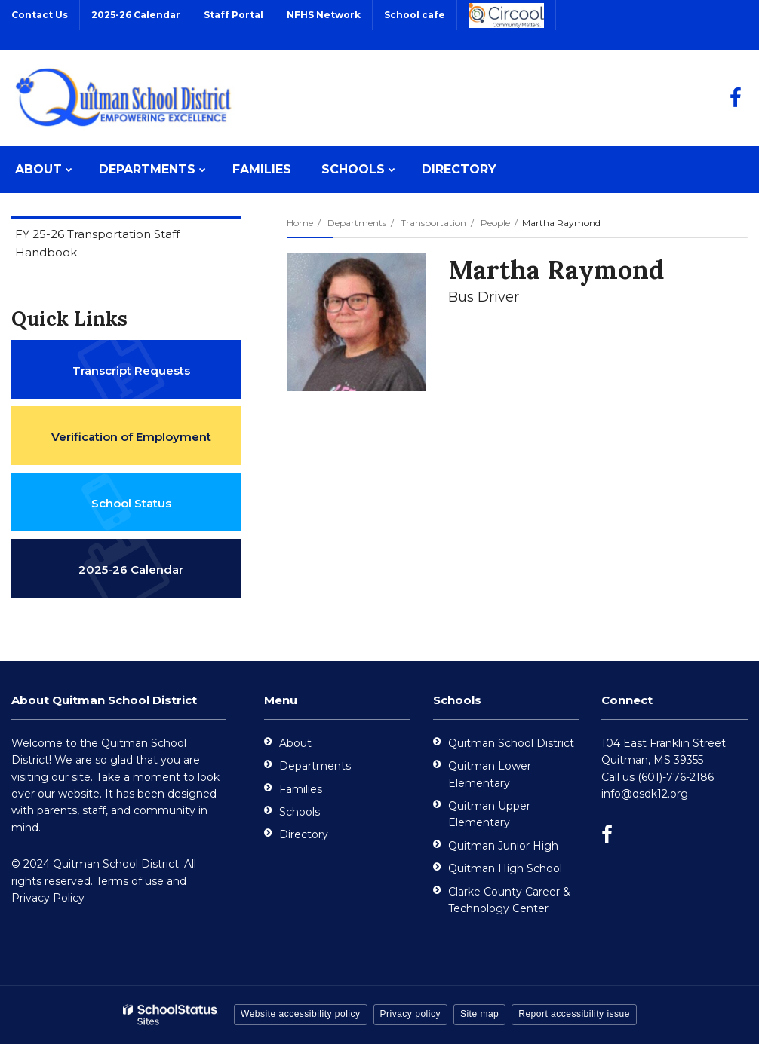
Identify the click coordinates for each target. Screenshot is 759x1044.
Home (300, 222)
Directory (303, 834)
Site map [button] (479, 1014)
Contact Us (39, 14)
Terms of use (130, 881)
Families (300, 789)
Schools (299, 812)
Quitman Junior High (503, 846)
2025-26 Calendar (135, 14)
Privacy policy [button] (410, 1014)
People (495, 222)
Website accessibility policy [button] (301, 1014)
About (295, 743)
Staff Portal (233, 14)
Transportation (433, 222)
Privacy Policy (48, 898)
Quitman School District (511, 743)
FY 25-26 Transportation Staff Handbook (97, 247)
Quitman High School (505, 868)
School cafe (414, 14)
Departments (356, 222)
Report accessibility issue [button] (574, 1014)
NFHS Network (324, 14)
